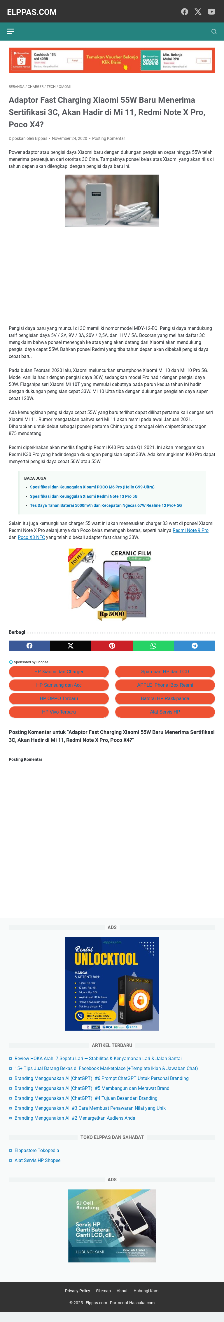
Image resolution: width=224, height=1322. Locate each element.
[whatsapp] (153, 641)
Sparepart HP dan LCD (165, 667)
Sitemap (103, 1301)
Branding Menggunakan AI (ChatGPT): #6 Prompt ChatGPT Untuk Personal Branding (102, 1087)
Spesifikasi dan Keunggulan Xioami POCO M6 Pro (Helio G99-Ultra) (92, 483)
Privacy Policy (77, 1301)
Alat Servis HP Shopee (37, 1169)
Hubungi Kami (146, 1301)
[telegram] (194, 641)
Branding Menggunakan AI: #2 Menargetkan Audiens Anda (75, 1126)
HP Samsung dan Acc (58, 681)
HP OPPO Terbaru (59, 694)
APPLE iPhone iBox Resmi (165, 681)
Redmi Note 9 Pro (191, 526)
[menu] (16, 26)
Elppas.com (34, 8)
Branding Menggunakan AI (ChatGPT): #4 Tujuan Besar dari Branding (86, 1106)
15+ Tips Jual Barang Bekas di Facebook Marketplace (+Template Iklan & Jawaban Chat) (106, 1077)
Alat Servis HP (165, 707)
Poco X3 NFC (31, 533)
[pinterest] (112, 641)
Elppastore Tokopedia (37, 1159)
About (122, 1301)
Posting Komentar (108, 134)
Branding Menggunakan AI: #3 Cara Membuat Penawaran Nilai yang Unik (90, 1116)
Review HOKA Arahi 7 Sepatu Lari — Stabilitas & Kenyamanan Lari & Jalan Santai (98, 1067)
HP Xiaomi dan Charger (59, 667)
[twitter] (198, 8)
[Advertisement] (112, 273)
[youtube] (211, 8)
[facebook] (185, 8)
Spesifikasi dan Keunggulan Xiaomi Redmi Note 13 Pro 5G (84, 492)
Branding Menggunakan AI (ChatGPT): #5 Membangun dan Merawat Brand (92, 1097)
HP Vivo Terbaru (59, 707)
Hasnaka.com (142, 1313)
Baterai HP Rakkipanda (165, 694)
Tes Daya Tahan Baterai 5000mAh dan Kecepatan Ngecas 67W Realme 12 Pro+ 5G (106, 501)
